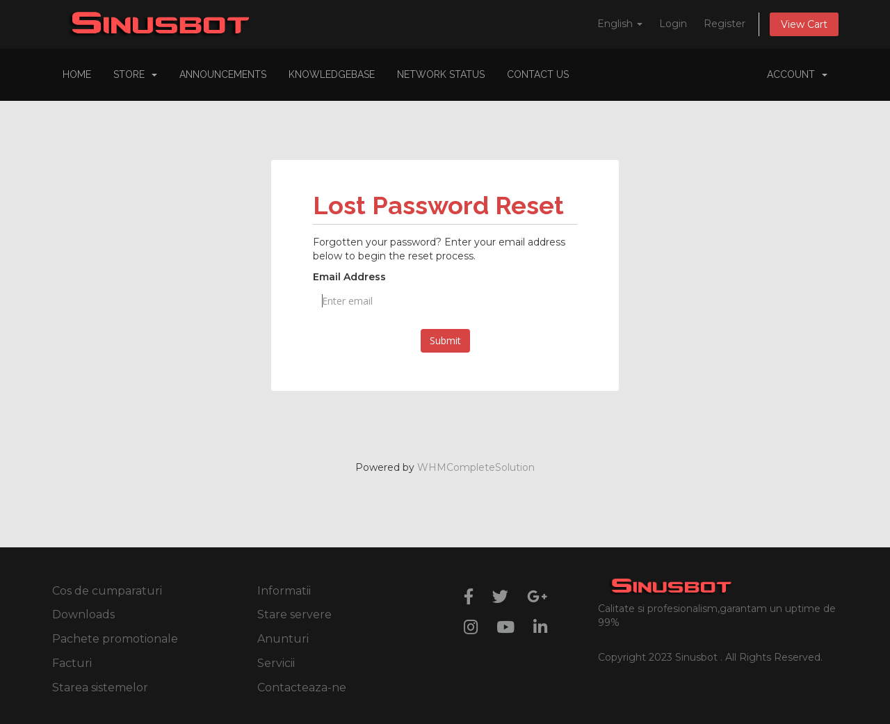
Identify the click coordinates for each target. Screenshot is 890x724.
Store (135, 74)
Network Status (441, 74)
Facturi (72, 663)
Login (673, 23)
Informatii (284, 590)
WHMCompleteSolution (476, 467)
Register (724, 23)
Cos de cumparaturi (107, 590)
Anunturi (283, 638)
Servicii (276, 663)
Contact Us (538, 74)
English (619, 23)
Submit (445, 340)
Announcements (222, 74)
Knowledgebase (332, 74)
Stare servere (294, 614)
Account (797, 74)
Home (77, 74)
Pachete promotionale (115, 638)
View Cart (804, 24)
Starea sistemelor (100, 687)
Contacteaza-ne (301, 687)
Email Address (349, 277)
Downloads (83, 614)
